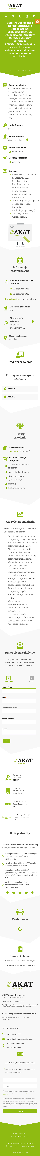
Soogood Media (23, 1152)
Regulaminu (27, 1093)
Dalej (6, 741)
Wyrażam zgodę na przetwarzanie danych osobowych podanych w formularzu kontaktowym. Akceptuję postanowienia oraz (19, 1093)
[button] (20, 389)
